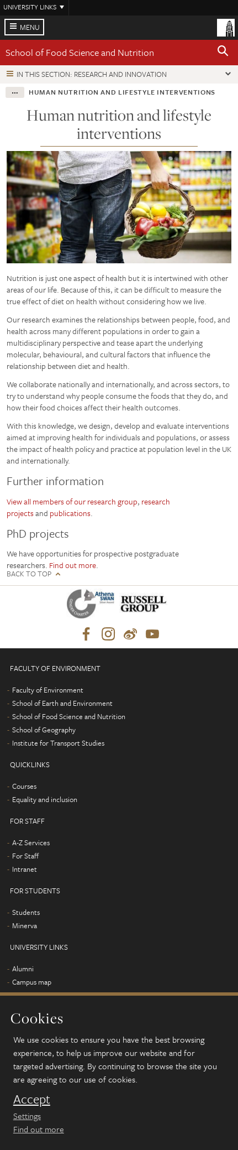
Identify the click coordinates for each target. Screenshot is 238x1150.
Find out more (72, 565)
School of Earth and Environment (62, 703)
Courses (24, 786)
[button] (223, 52)
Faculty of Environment (47, 689)
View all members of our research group (72, 501)
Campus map (31, 981)
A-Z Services (31, 842)
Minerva (24, 925)
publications (70, 513)
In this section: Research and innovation (92, 74)
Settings (27, 1116)
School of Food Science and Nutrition (80, 52)
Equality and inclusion (44, 799)
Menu (30, 27)
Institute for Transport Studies (58, 742)
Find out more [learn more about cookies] (38, 1129)
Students (26, 912)
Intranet (24, 869)
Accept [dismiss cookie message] (31, 1099)
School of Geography (44, 729)
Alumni (23, 968)
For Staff (25, 855)
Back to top (29, 574)
